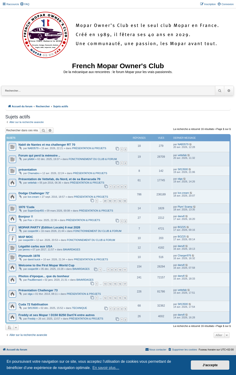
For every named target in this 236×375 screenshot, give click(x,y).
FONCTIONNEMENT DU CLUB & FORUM (93, 159)
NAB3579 (33, 148)
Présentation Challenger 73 (38, 290)
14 (110, 283)
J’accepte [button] (210, 365)
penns (26, 249)
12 (105, 297)
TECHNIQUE (79, 308)
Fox (30, 220)
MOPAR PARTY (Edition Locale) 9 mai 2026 (49, 227)
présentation (27, 169)
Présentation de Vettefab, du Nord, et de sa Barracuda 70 (59, 179)
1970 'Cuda (26, 207)
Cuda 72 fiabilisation (33, 304)
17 (125, 283)
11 (125, 269)
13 (105, 283)
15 (115, 283)
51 (115, 200)
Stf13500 (183, 169)
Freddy (31, 318)
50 (110, 200)
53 (125, 200)
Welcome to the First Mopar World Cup (46, 265)
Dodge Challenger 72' (33, 193)
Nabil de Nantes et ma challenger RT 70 (46, 144)
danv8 (181, 216)
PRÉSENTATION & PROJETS (89, 148)
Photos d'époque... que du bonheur (43, 276)
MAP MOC (25, 237)
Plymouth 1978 (29, 256)
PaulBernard (35, 279)
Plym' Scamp (185, 206)
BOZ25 (182, 227)
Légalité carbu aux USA (35, 246)
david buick (34, 259)
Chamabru (33, 173)
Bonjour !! (25, 216)
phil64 (31, 159)
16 (120, 283)
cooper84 (33, 231)
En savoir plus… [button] (105, 368)
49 (105, 200)
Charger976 (184, 255)
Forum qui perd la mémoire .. (39, 155)
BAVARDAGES (71, 249)
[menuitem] (24, 4)
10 (120, 269)
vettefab (182, 155)
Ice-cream (33, 196)
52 (120, 200)
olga (180, 178)
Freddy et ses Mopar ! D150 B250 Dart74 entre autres (56, 315)
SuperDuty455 (36, 210)
